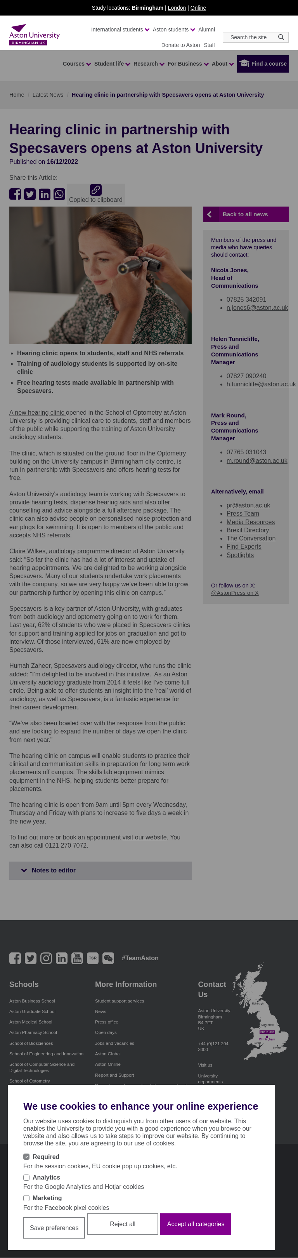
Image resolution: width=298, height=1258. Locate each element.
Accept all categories (196, 1224)
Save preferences (54, 1228)
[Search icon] (281, 37)
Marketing (47, 1198)
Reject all (122, 1224)
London (177, 8)
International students (120, 29)
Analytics (46, 1177)
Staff (209, 45)
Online (198, 8)
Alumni (206, 29)
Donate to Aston (180, 45)
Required (46, 1157)
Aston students (174, 29)
